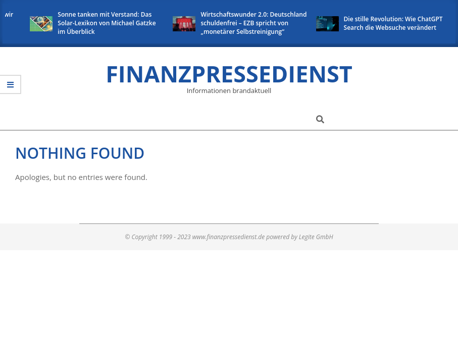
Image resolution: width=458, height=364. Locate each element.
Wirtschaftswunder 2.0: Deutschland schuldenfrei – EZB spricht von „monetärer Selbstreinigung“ (255, 23)
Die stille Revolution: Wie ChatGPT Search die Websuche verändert (394, 23)
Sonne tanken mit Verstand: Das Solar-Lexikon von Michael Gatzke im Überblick (109, 23)
